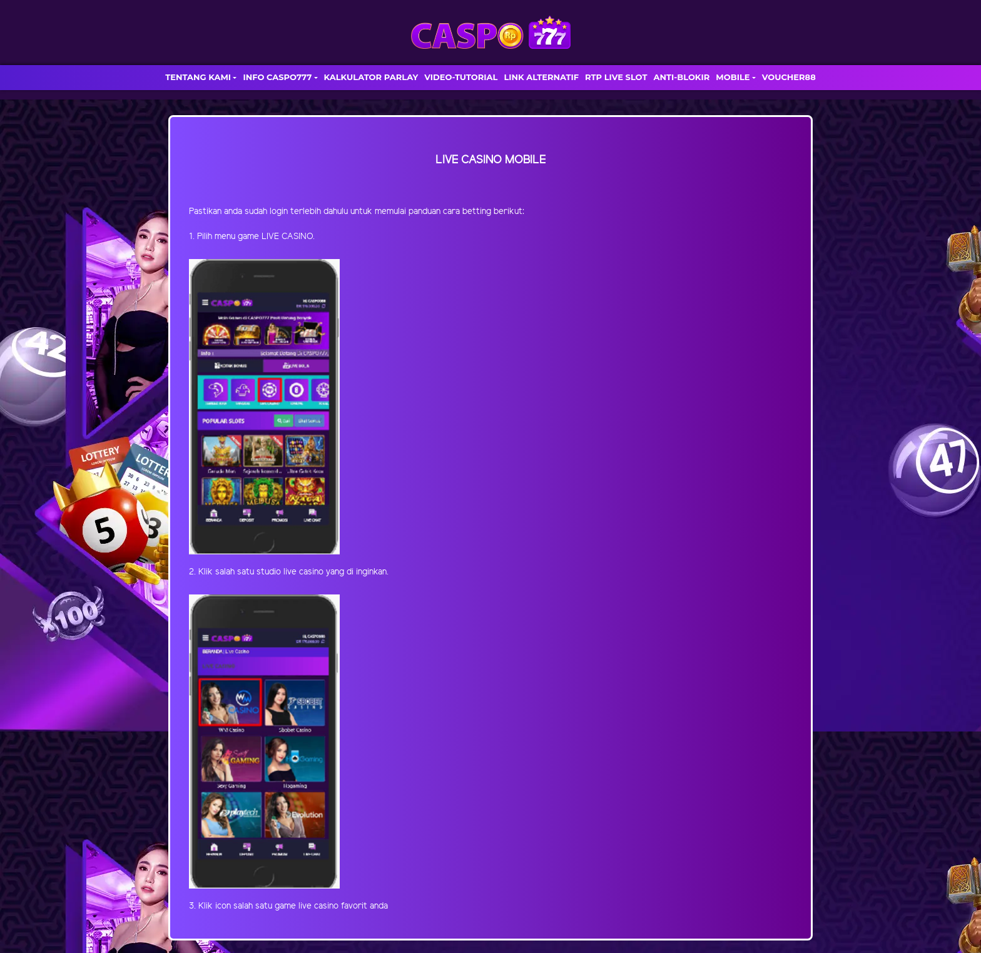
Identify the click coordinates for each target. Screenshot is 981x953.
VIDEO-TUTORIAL (460, 77)
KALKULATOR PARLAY (371, 77)
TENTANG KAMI (198, 77)
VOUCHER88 (789, 77)
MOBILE (733, 77)
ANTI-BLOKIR (681, 77)
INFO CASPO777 (277, 77)
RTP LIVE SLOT (616, 77)
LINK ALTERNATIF (541, 77)
